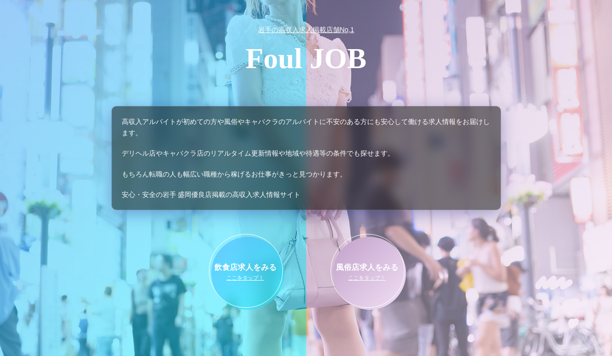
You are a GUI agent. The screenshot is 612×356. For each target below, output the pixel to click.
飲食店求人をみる (245, 273)
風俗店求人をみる (367, 273)
